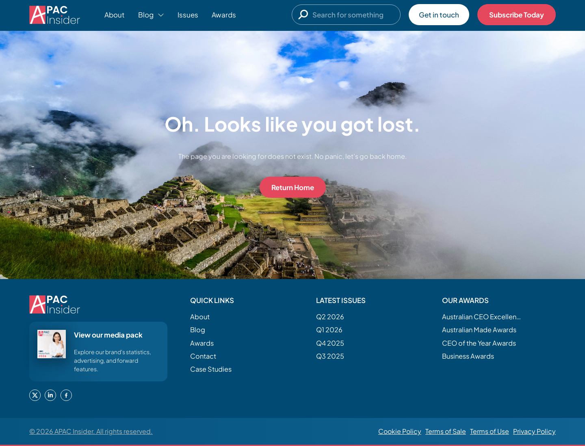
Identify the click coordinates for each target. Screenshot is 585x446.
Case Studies (211, 369)
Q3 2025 (330, 356)
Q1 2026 (329, 329)
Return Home (292, 187)
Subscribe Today (516, 14)
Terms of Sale (445, 431)
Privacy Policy (534, 431)
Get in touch (439, 14)
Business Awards (468, 356)
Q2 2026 (330, 316)
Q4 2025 (330, 343)
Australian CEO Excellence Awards (482, 316)
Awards (224, 14)
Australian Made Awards (479, 329)
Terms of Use (489, 431)
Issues (188, 14)
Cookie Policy (399, 431)
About (114, 14)
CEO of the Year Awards (479, 343)
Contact (203, 356)
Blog (197, 329)
